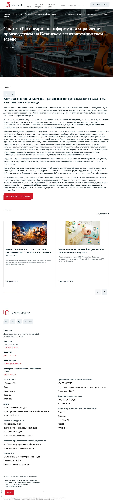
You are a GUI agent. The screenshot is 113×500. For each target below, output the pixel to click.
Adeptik (61, 424)
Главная (6, 14)
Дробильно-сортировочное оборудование (22, 444)
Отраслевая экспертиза (39, 5)
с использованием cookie (13, 486)
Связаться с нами (101, 4)
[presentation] (98, 292)
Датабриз (62, 416)
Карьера (7, 387)
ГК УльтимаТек (9, 383)
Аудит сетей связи (11, 415)
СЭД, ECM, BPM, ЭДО (67, 399)
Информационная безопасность (17, 435)
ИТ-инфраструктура (12, 424)
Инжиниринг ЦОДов (12, 431)
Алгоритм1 (62, 428)
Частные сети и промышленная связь (20, 428)
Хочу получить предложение (18, 196)
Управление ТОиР (66, 391)
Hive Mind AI (63, 420)
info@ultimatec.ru (10, 347)
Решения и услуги (52, 5)
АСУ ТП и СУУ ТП (65, 383)
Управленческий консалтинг (16, 464)
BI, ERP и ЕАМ (64, 403)
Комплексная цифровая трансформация (21, 457)
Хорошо (9, 493)
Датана (61, 412)
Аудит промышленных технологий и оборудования (26, 411)
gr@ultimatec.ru (9, 374)
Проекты (63, 5)
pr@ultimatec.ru (9, 355)
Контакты (82, 5)
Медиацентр (17, 14)
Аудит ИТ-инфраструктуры (15, 407)
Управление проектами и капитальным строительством (83, 387)
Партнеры (72, 5)
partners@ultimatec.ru (12, 363)
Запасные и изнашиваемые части (18, 448)
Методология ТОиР (12, 461)
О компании (28, 5)
